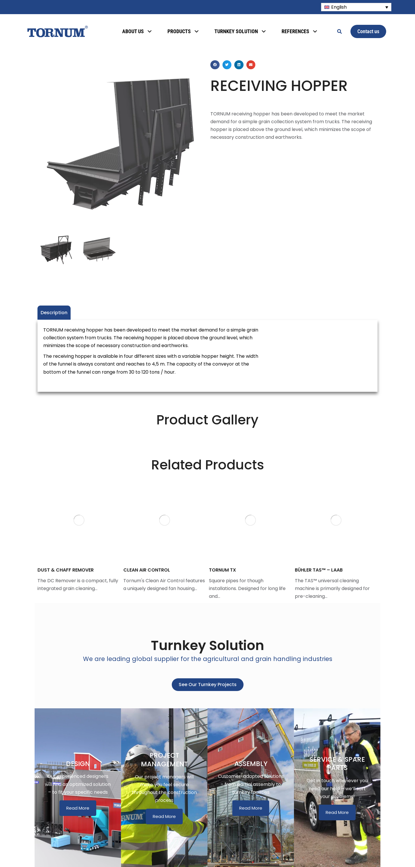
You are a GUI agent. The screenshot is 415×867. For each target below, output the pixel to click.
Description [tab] (54, 312)
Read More (77, 808)
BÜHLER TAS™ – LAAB (319, 570)
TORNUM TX (222, 570)
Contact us (368, 31)
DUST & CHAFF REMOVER (65, 570)
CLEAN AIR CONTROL (146, 570)
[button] (215, 65)
